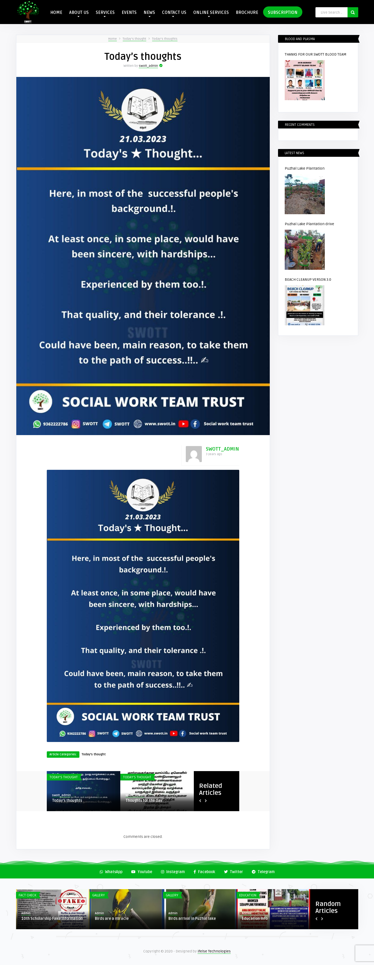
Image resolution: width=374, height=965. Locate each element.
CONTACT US (174, 13)
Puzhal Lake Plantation (305, 168)
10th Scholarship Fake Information (52, 918)
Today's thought (134, 39)
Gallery (98, 895)
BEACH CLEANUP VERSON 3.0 (308, 279)
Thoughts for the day (144, 800)
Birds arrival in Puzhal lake (192, 918)
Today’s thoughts (165, 39)
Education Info (255, 918)
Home (112, 39)
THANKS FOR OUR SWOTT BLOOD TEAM (315, 54)
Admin (25, 913)
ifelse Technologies (214, 951)
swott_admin (148, 66)
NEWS (149, 13)
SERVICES (105, 13)
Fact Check (27, 895)
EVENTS (129, 12)
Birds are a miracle (112, 918)
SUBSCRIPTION (283, 12)
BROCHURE (247, 12)
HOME (56, 12)
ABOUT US (79, 13)
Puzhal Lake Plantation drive (309, 224)
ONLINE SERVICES (211, 13)
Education (247, 895)
